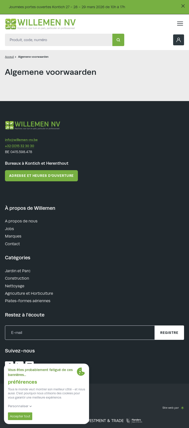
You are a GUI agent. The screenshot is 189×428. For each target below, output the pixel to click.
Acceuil (9, 56)
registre (169, 333)
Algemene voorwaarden (33, 56)
